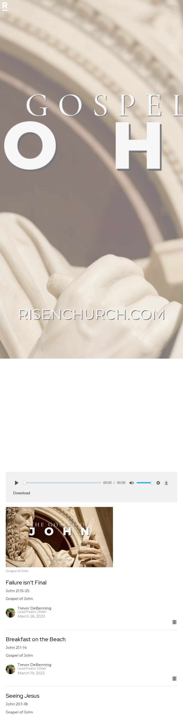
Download (21, 493)
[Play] (16, 483)
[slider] (62, 482)
